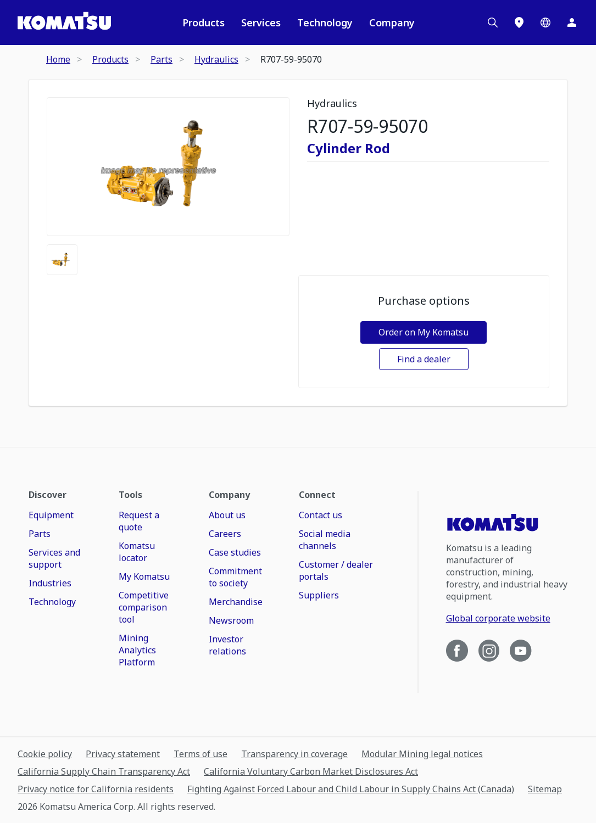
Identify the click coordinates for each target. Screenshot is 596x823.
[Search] (492, 22)
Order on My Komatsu (423, 332)
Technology (325, 22)
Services (261, 22)
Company (392, 22)
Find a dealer (423, 359)
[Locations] (519, 22)
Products (203, 22)
